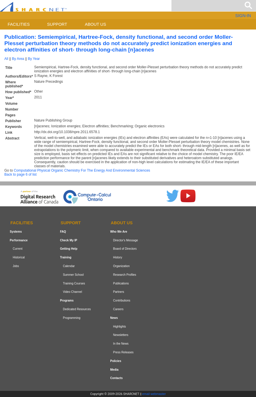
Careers (118, 309)
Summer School (73, 274)
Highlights (119, 326)
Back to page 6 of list (20, 174)
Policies (115, 361)
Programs (67, 300)
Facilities (19, 24)
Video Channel (72, 292)
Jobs (16, 266)
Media (114, 369)
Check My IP (68, 240)
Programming (72, 317)
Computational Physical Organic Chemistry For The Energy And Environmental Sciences (82, 170)
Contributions (121, 300)
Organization (121, 266)
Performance (19, 240)
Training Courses (74, 283)
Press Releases (123, 352)
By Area (18, 59)
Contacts (116, 378)
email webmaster (154, 394)
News (114, 317)
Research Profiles (124, 274)
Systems (16, 231)
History (117, 257)
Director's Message (125, 240)
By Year (34, 59)
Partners (118, 292)
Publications (121, 283)
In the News (121, 343)
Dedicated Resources (77, 309)
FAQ (63, 231)
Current (18, 249)
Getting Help (68, 249)
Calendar (69, 266)
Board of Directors (125, 249)
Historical (19, 257)
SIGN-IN (243, 15)
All (6, 59)
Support (57, 24)
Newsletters (121, 335)
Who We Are (118, 231)
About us (95, 24)
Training (65, 257)
